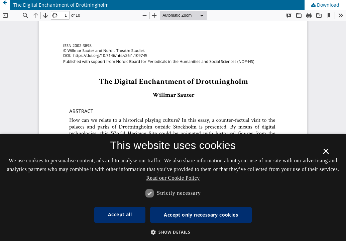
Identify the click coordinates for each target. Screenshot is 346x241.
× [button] (326, 153)
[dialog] (173, 187)
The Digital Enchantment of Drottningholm (61, 5)
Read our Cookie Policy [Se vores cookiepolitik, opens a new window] (173, 178)
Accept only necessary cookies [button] (201, 215)
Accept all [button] (120, 214)
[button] (173, 232)
